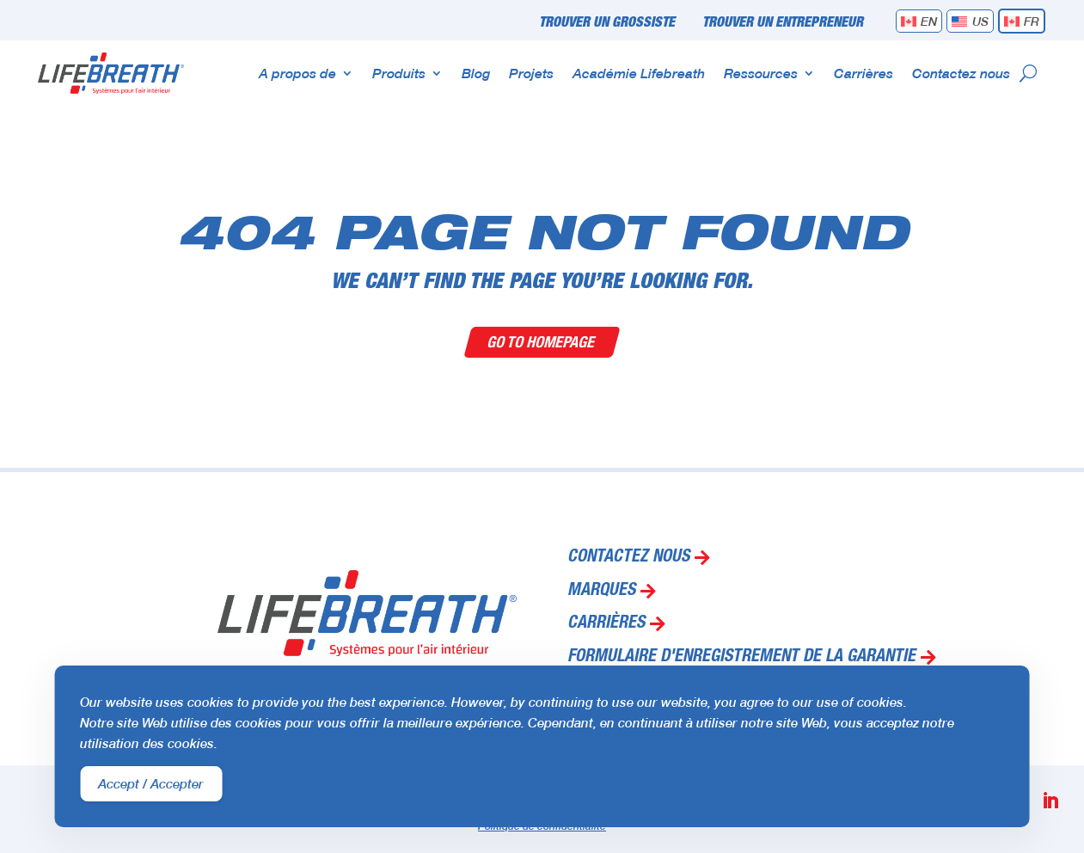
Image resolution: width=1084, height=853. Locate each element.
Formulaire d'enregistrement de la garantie (741, 657)
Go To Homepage (542, 342)
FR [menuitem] (1031, 21)
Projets (531, 72)
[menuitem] (919, 21)
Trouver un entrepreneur (782, 23)
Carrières (863, 72)
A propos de (297, 72)
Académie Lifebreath (639, 72)
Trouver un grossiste (607, 23)
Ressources (761, 72)
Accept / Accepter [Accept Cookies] (151, 783)
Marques (601, 591)
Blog (476, 72)
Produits (399, 72)
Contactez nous (961, 72)
